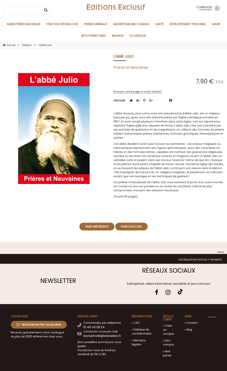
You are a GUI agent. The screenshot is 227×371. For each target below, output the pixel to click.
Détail (221, 252)
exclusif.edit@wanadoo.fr (102, 336)
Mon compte (168, 343)
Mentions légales (139, 342)
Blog (189, 329)
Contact (192, 323)
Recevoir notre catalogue (39, 325)
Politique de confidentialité (141, 332)
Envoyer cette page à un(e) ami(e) (137, 92)
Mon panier (167, 353)
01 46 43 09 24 (94, 327)
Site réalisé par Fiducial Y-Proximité (200, 259)
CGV (137, 323)
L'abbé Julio (123, 56)
